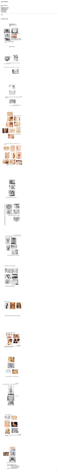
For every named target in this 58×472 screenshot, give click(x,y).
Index (2, 14)
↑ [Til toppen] (56, 470)
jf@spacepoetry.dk (4, 5)
